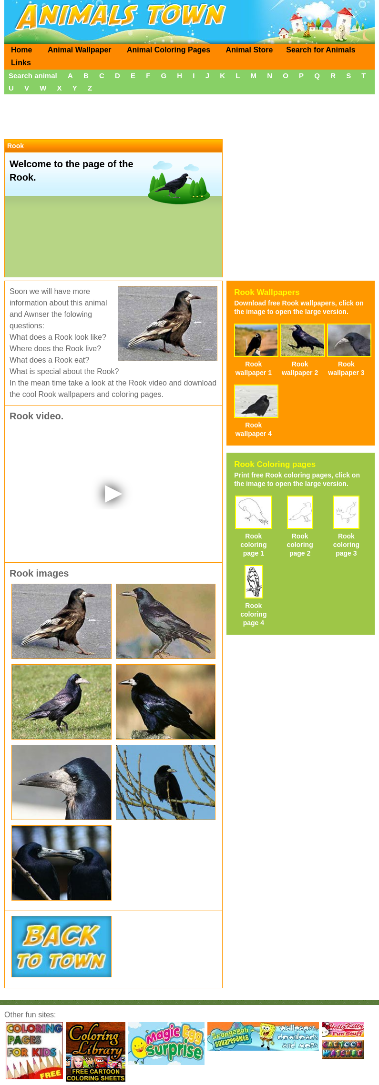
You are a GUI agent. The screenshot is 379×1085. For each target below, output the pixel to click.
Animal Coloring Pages (168, 50)
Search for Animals (320, 50)
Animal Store (249, 50)
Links (21, 63)
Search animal (33, 75)
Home (21, 50)
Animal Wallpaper (80, 50)
